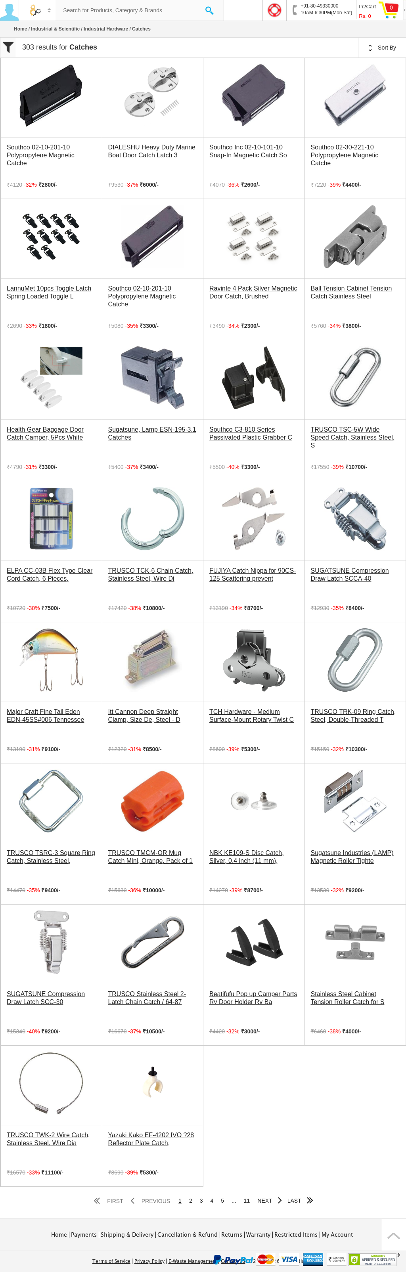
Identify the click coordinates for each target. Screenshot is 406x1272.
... (234, 1200)
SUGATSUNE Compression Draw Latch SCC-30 (46, 998)
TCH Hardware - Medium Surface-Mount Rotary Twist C (251, 715)
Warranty (258, 1235)
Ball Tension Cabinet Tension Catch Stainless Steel (351, 292)
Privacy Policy (149, 1261)
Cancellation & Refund (187, 1235)
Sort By (382, 48)
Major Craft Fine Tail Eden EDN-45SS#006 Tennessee (45, 715)
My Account (337, 1235)
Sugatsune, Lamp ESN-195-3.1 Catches (152, 433)
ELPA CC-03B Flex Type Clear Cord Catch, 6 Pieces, (49, 574)
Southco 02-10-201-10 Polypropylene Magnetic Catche (41, 155)
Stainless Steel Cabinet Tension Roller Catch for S (348, 998)
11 (247, 1200)
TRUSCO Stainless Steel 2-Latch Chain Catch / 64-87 (147, 998)
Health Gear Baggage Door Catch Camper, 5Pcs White (45, 433)
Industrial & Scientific (55, 29)
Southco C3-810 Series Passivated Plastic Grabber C (250, 433)
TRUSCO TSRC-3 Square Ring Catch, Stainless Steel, (51, 856)
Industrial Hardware (106, 29)
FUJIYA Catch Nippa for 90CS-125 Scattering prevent (252, 574)
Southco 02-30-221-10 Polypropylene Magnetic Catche (345, 155)
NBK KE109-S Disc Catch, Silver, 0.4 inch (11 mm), (246, 856)
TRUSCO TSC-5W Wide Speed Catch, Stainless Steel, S (353, 437)
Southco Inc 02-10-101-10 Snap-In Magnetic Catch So (248, 151)
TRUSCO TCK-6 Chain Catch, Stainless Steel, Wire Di (150, 574)
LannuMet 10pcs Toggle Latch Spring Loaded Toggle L (49, 292)
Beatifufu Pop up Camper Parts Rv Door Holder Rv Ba (253, 998)
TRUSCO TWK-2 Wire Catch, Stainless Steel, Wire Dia (48, 1139)
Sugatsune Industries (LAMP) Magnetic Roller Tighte (352, 856)
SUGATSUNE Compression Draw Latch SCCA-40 (350, 574)
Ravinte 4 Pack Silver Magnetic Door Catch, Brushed (253, 292)
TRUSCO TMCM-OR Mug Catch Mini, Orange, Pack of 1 (150, 856)
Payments (84, 1235)
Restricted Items (296, 1235)
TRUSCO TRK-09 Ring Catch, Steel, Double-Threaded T (353, 715)
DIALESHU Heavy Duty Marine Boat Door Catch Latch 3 (152, 151)
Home (20, 29)
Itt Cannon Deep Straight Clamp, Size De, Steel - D (144, 715)
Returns (231, 1235)
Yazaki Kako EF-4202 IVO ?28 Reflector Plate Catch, (151, 1139)
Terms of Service (111, 1261)
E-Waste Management (193, 1261)
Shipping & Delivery (127, 1235)
